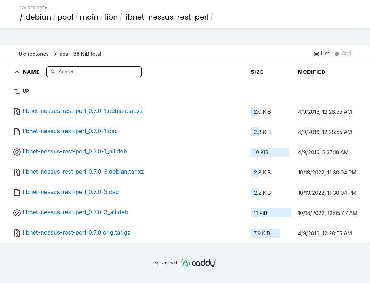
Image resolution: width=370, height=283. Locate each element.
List (321, 53)
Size (257, 72)
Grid (343, 53)
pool (65, 17)
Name (32, 71)
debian (38, 17)
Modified (312, 72)
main (89, 17)
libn (111, 17)
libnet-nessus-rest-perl (166, 17)
